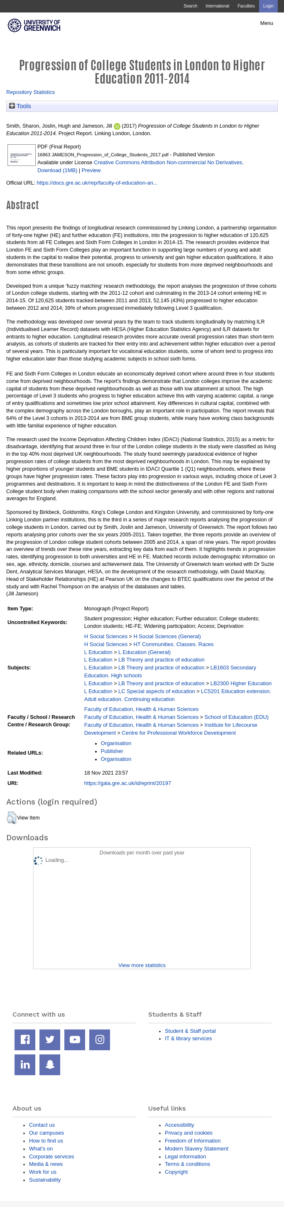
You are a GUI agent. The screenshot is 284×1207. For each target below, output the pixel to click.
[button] (11, 818)
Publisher (112, 751)
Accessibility (179, 1125)
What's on (41, 1148)
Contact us (42, 1125)
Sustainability (45, 1180)
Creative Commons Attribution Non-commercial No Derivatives (168, 162)
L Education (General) (144, 652)
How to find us (46, 1141)
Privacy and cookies (189, 1133)
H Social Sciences (105, 636)
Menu (266, 23)
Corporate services (51, 1156)
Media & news (46, 1164)
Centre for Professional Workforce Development (178, 733)
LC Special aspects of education (156, 691)
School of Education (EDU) (237, 717)
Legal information (185, 1156)
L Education (98, 652)
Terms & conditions (187, 1164)
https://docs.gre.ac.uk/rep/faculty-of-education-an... (97, 183)
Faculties (246, 6)
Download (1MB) (57, 170)
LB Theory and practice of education (161, 660)
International (217, 6)
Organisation (116, 743)
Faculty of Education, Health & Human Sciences (141, 709)
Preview (91, 170)
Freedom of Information (192, 1141)
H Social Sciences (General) (167, 636)
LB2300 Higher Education (241, 683)
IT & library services (188, 1038)
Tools (20, 106)
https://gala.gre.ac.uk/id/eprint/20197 (127, 783)
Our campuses (46, 1133)
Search (190, 6)
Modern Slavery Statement (196, 1148)
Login (268, 6)
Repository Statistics (30, 92)
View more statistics (142, 965)
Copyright (176, 1172)
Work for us (42, 1172)
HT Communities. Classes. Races (173, 644)
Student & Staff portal (190, 1031)
